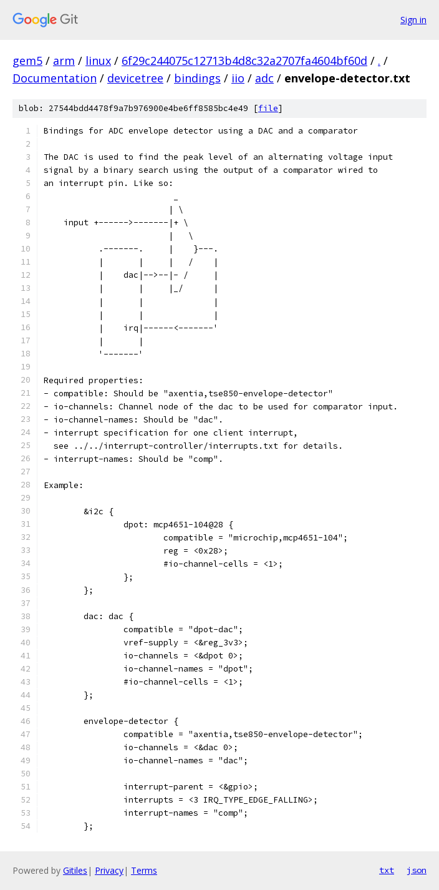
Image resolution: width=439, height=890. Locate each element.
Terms (144, 870)
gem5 (27, 60)
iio (237, 78)
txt (386, 870)
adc (264, 78)
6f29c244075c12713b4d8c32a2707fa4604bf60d (244, 60)
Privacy (109, 870)
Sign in (413, 20)
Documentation (54, 78)
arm (64, 60)
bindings (197, 78)
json (417, 870)
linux (98, 60)
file (268, 108)
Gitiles (75, 870)
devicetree (135, 78)
